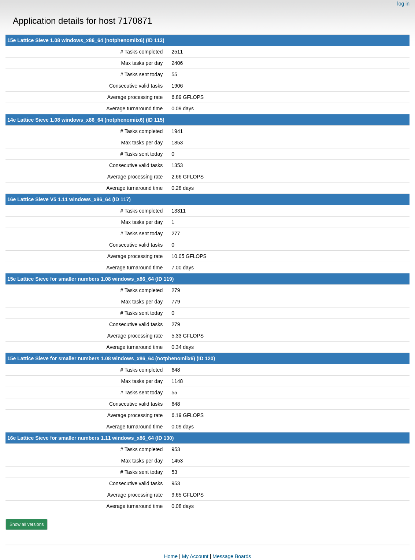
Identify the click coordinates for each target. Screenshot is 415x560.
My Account (195, 556)
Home (171, 556)
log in (403, 4)
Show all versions (27, 524)
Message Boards (231, 556)
